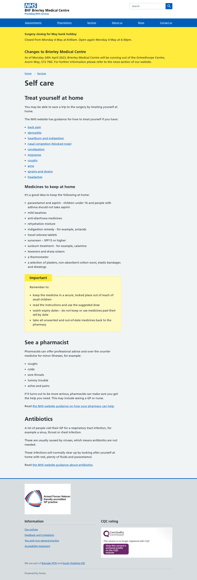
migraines (34, 155)
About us (117, 22)
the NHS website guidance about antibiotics (62, 465)
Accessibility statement (37, 546)
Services (91, 22)
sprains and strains (40, 171)
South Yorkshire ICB (73, 563)
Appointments (33, 22)
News (141, 22)
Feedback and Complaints (39, 535)
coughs (32, 160)
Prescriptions (64, 22)
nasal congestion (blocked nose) (49, 144)
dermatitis (34, 133)
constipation (36, 149)
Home (28, 73)
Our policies (31, 529)
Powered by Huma (35, 573)
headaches (35, 177)
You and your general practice (42, 540)
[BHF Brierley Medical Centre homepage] (47, 9)
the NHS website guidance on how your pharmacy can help (73, 406)
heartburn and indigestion (46, 138)
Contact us (166, 22)
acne (31, 166)
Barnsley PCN (49, 563)
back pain (34, 127)
